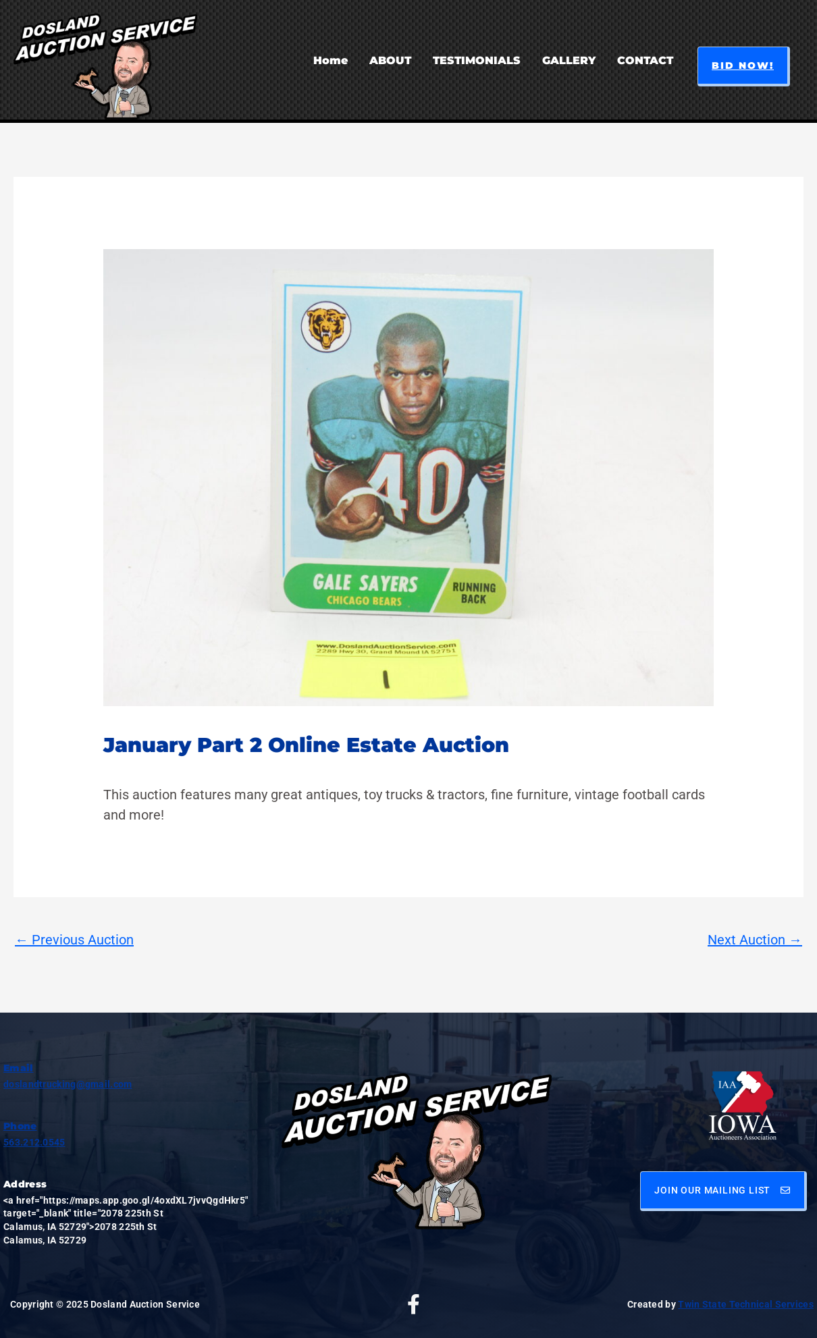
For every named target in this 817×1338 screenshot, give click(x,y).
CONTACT (645, 60)
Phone (20, 1126)
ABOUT (390, 60)
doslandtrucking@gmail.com (67, 1084)
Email (18, 1068)
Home (330, 60)
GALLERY (569, 60)
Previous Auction (74, 940)
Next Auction (755, 940)
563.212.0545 (34, 1142)
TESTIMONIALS (477, 60)
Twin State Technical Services (746, 1304)
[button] (743, 66)
